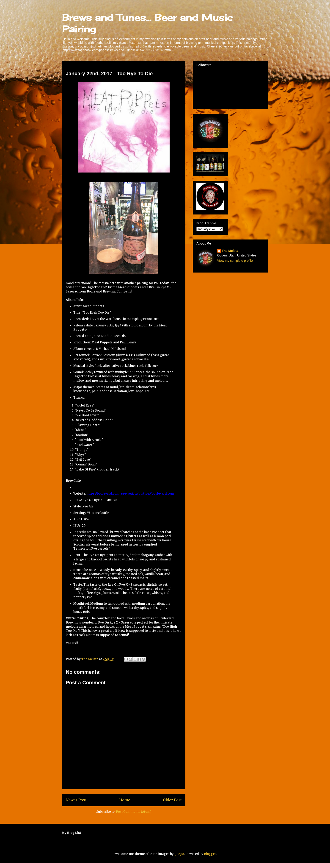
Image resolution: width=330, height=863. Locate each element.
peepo (179, 854)
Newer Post (76, 800)
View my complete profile (235, 260)
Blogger (210, 854)
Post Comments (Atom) (133, 812)
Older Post (172, 800)
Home (124, 800)
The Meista (230, 251)
